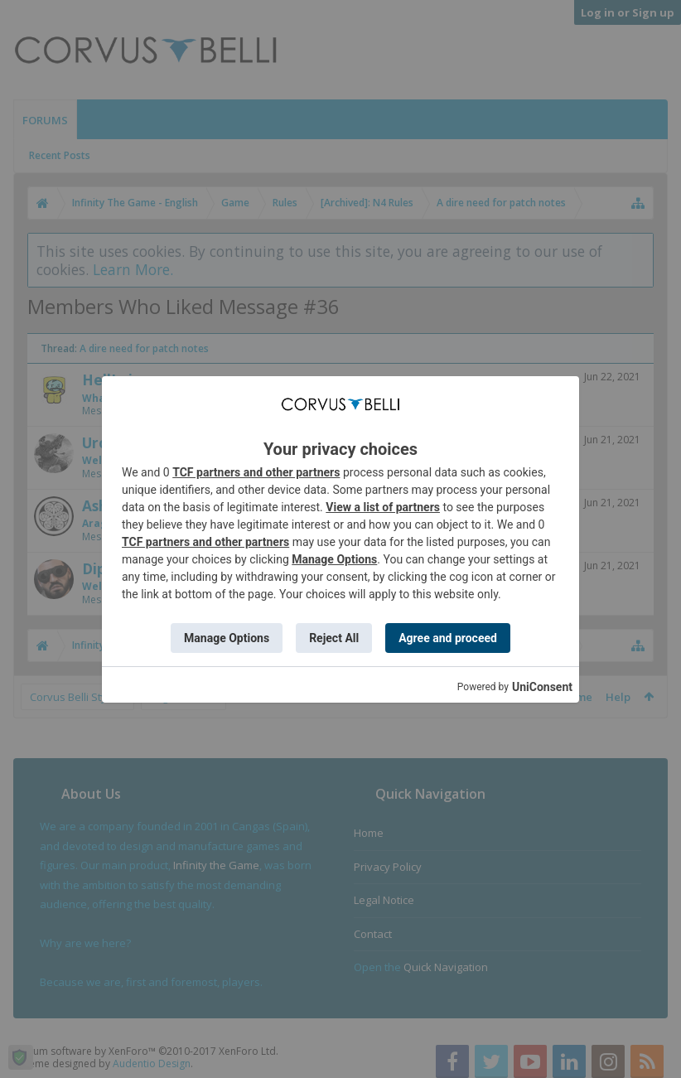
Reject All (334, 638)
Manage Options (334, 559)
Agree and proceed (447, 638)
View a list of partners (383, 507)
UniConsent (542, 687)
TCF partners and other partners (256, 472)
